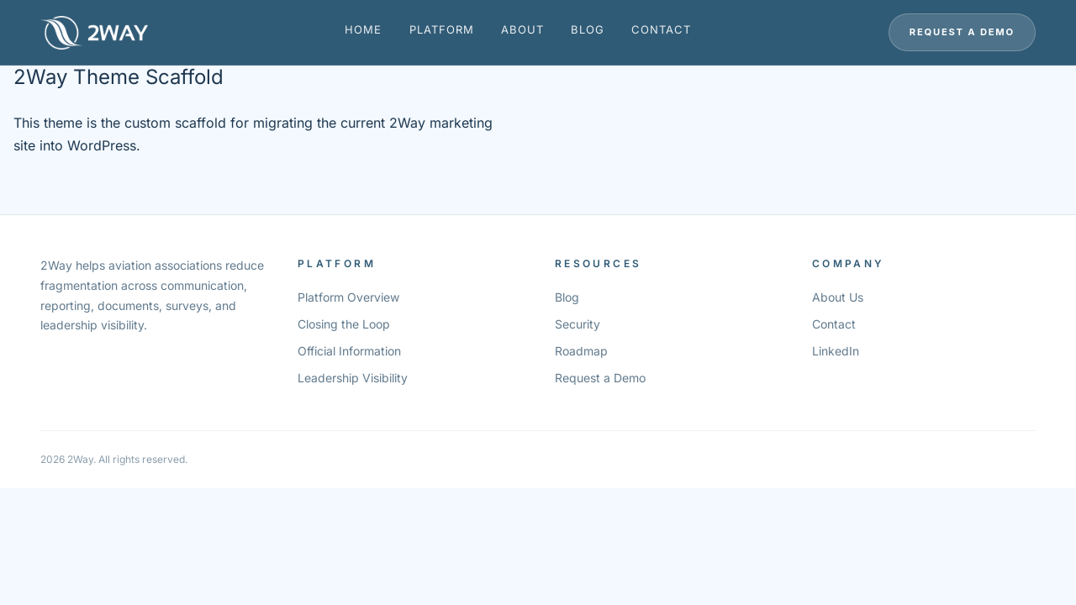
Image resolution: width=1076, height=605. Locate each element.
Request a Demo (962, 32)
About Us (837, 297)
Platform (441, 29)
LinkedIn (835, 351)
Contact (661, 29)
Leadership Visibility (353, 378)
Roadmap (581, 351)
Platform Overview (348, 297)
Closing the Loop (344, 324)
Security (577, 324)
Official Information (349, 351)
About (522, 29)
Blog (587, 29)
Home (363, 29)
